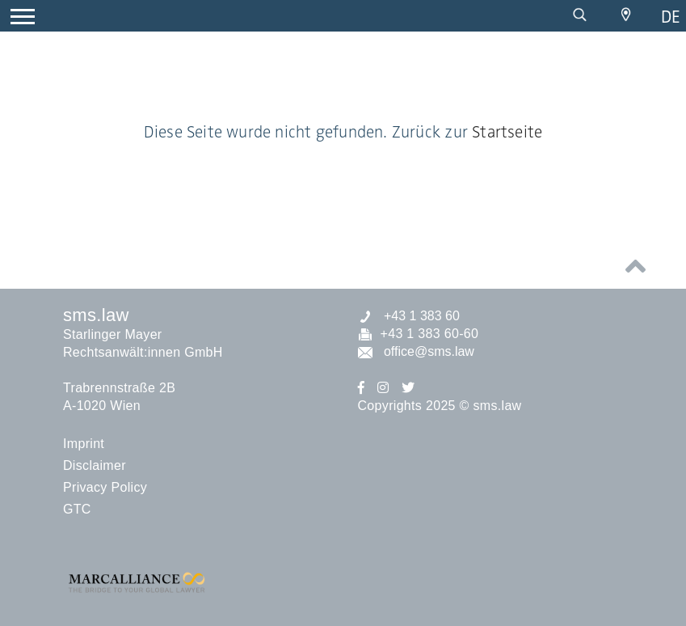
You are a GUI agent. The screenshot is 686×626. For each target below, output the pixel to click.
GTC (77, 509)
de (670, 16)
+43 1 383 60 (409, 316)
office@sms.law (416, 351)
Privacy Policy (105, 487)
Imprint (83, 443)
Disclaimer (94, 465)
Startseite (507, 131)
